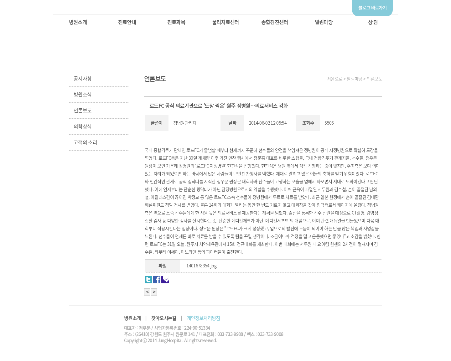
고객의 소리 (85, 142)
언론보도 (82, 110)
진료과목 (176, 22)
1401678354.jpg (201, 266)
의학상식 (82, 126)
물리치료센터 (225, 22)
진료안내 (127, 22)
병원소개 (78, 22)
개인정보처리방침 (203, 318)
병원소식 (82, 94)
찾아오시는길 (163, 318)
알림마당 (324, 22)
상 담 (373, 22)
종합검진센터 (274, 22)
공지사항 (82, 78)
